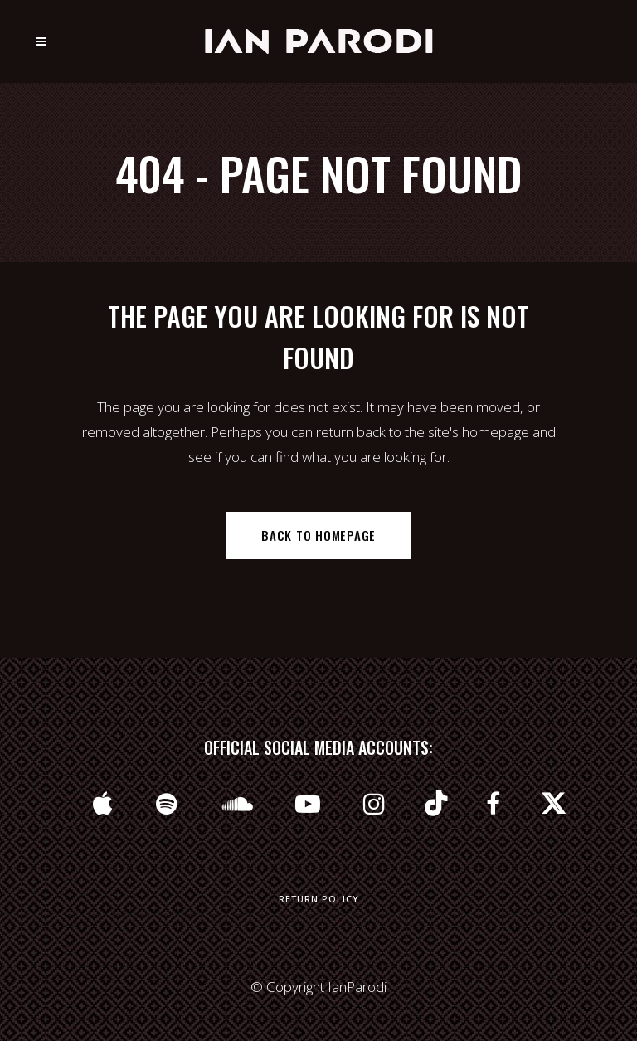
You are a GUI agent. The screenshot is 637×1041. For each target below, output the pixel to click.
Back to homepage (318, 535)
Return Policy (319, 899)
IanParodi (357, 986)
